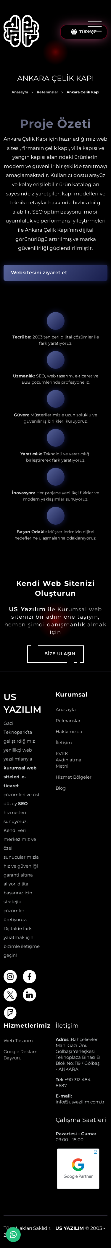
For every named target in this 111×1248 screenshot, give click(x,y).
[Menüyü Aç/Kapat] (95, 26)
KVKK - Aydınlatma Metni (68, 760)
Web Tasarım (18, 1040)
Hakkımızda (69, 731)
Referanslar (47, 92)
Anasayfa (20, 92)
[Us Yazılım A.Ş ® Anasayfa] (21, 32)
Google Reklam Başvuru (21, 1055)
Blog (61, 788)
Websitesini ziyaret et (39, 272)
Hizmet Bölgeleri (74, 777)
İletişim (64, 742)
